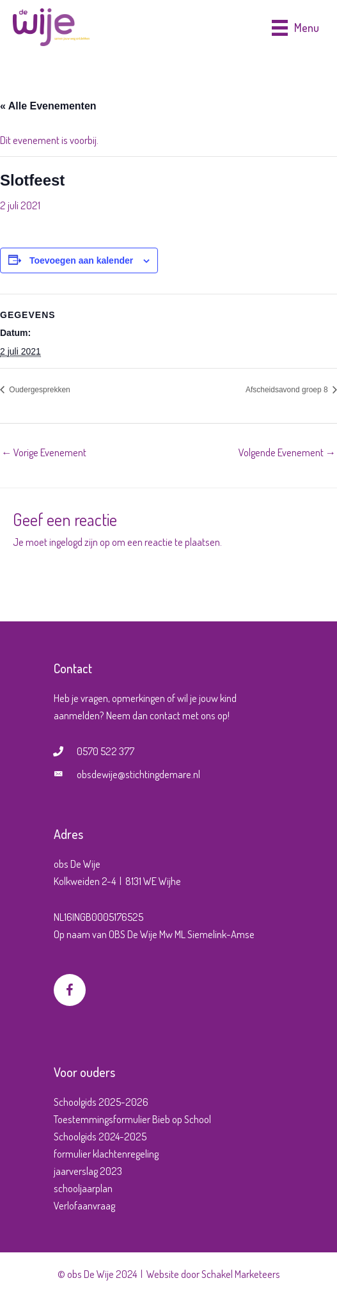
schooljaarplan (83, 1188)
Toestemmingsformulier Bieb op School (132, 1119)
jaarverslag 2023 (88, 1170)
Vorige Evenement (43, 452)
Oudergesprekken (38, 389)
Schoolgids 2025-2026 (101, 1101)
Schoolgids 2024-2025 (100, 1136)
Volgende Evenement (287, 452)
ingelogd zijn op (79, 541)
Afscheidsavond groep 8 (288, 389)
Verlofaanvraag (84, 1205)
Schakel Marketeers (240, 1274)
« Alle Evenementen (48, 105)
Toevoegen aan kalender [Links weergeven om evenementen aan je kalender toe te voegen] (81, 260)
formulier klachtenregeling (106, 1153)
